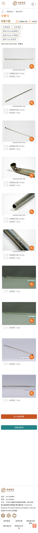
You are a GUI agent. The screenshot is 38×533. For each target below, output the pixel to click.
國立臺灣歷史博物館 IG (9, 516)
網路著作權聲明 (30, 522)
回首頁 (2, 11)
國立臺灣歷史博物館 (8, 490)
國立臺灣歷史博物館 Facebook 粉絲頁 (3, 516)
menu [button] (3, 3)
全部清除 (17, 27)
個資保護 (19, 521)
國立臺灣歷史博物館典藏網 (19, 3)
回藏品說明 (19, 427)
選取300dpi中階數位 (11, 35)
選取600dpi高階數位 (11, 31)
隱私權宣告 (7, 526)
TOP (34, 526)
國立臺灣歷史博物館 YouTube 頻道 (14, 516)
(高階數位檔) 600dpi (15, 73)
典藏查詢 (10, 11)
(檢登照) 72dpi (13, 76)
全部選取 (6, 27)
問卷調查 (6, 521)
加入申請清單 (19, 416)
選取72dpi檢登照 (9, 39)
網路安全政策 (19, 527)
